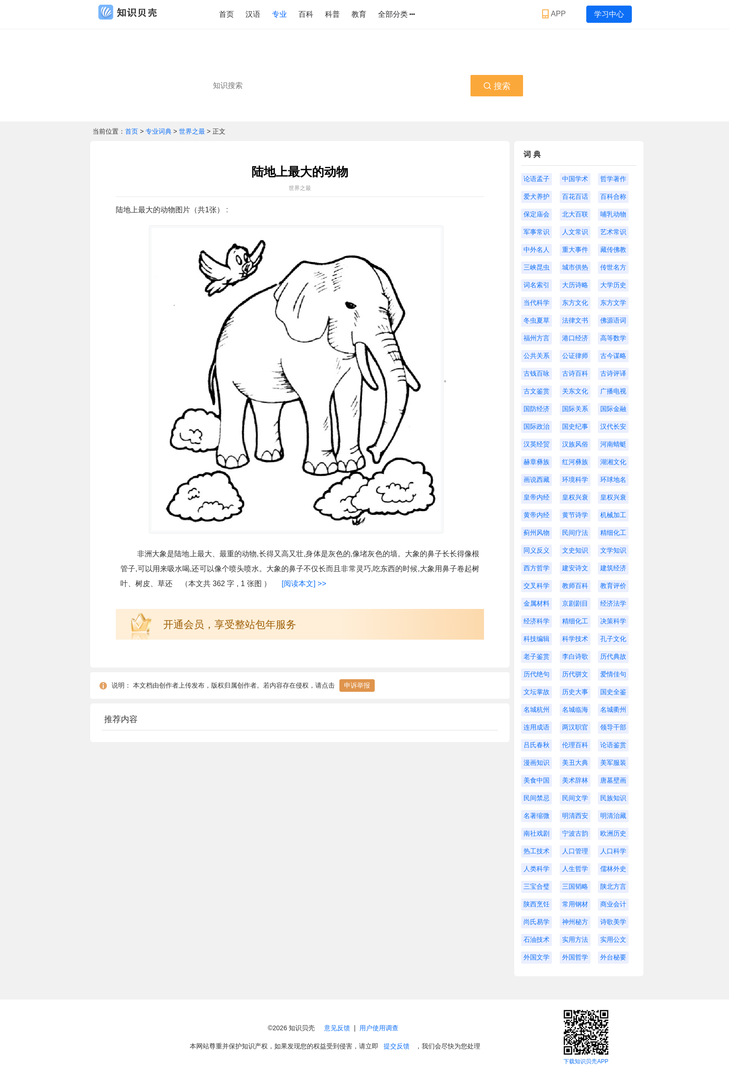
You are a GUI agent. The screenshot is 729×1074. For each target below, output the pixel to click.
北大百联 (575, 214)
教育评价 (613, 585)
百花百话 (575, 196)
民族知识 (613, 798)
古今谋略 (613, 355)
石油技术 (537, 939)
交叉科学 (537, 585)
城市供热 (575, 267)
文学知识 (613, 550)
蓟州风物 (537, 532)
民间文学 (575, 798)
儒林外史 (613, 868)
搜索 (496, 86)
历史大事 (575, 692)
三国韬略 (575, 886)
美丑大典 (575, 762)
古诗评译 (613, 373)
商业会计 (613, 904)
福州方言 (537, 338)
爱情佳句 (613, 674)
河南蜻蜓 (613, 444)
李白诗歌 (575, 656)
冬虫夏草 (537, 320)
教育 (358, 14)
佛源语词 (613, 320)
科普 (332, 14)
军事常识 (537, 232)
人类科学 (537, 868)
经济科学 (537, 621)
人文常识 (575, 232)
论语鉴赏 (613, 745)
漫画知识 (537, 762)
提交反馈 (397, 1046)
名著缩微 (537, 815)
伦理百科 (575, 745)
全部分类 (396, 14)
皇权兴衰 (575, 497)
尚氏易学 (537, 921)
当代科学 (537, 302)
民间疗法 (575, 532)
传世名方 (613, 267)
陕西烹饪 (537, 904)
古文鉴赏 (537, 391)
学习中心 (609, 14)
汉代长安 (613, 426)
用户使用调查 (378, 1028)
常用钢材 (575, 904)
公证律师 (575, 355)
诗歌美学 (613, 921)
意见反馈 (337, 1028)
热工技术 (537, 851)
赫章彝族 (537, 462)
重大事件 (575, 249)
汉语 (252, 14)
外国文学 (537, 957)
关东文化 (575, 391)
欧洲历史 (613, 833)
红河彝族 (575, 462)
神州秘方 (575, 921)
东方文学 (613, 302)
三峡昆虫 (537, 267)
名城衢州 (613, 709)
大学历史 (613, 285)
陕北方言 (613, 886)
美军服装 (613, 762)
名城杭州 (537, 709)
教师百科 (575, 585)
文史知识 (575, 550)
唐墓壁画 (613, 780)
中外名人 (537, 249)
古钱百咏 (537, 373)
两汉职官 (575, 727)
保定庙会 (537, 214)
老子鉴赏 (537, 656)
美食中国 (537, 780)
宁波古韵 (575, 833)
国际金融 (613, 408)
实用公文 (613, 939)
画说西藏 (537, 479)
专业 (279, 14)
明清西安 (575, 815)
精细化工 (613, 532)
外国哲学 (575, 957)
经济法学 (613, 603)
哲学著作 (613, 178)
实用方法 (575, 939)
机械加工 (613, 515)
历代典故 (613, 656)
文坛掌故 (537, 692)
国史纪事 (575, 426)
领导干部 (613, 727)
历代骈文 (575, 674)
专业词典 (159, 131)
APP (555, 14)
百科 (305, 14)
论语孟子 (537, 178)
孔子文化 (613, 638)
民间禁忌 (537, 798)
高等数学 (613, 338)
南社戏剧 (537, 833)
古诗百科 (575, 373)
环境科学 (575, 479)
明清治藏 (613, 815)
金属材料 (537, 603)
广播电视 (613, 391)
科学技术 (575, 638)
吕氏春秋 (537, 745)
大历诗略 (575, 285)
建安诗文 (575, 568)
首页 (226, 14)
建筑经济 (613, 568)
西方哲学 (537, 568)
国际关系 (575, 408)
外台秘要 (613, 957)
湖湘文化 (613, 462)
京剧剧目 (575, 603)
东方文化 (575, 302)
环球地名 (613, 479)
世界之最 (192, 131)
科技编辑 (537, 638)
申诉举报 (357, 685)
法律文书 (575, 320)
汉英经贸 (537, 444)
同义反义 (537, 550)
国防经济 (537, 408)
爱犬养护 (537, 196)
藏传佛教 (613, 249)
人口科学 (613, 851)
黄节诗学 (575, 515)
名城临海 (575, 709)
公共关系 (537, 355)
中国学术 (575, 178)
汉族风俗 (575, 444)
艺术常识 (613, 232)
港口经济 (575, 338)
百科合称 (613, 196)
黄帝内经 (537, 515)
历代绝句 (537, 674)
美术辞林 (575, 780)
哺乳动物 (613, 214)
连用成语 (537, 727)
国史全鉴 (613, 692)
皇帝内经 (537, 497)
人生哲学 (575, 868)
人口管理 (575, 851)
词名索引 (537, 285)
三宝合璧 (537, 886)
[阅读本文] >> (304, 584)
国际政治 (537, 426)
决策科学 (613, 621)
